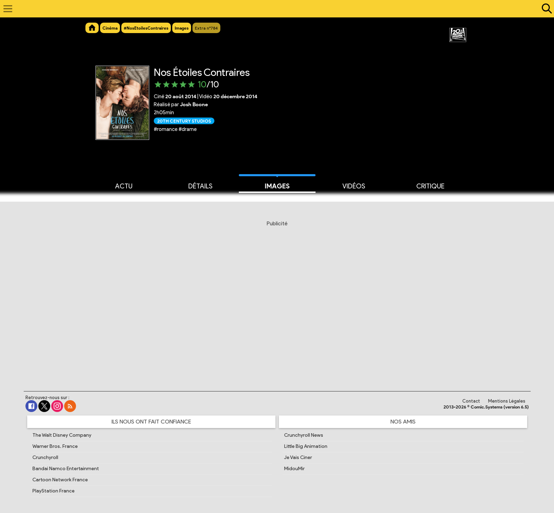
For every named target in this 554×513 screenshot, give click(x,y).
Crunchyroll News (303, 435)
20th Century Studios (184, 120)
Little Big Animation (305, 446)
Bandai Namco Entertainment (65, 469)
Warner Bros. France (55, 446)
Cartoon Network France (60, 480)
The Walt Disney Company (61, 435)
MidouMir (294, 469)
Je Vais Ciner (298, 457)
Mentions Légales (506, 401)
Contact (471, 401)
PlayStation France (53, 491)
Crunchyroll (45, 457)
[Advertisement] (277, 297)
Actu (123, 185)
